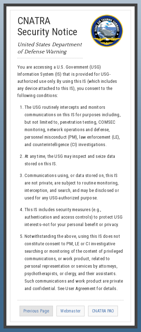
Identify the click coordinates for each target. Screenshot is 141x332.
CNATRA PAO (103, 311)
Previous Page (36, 311)
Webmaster (70, 311)
